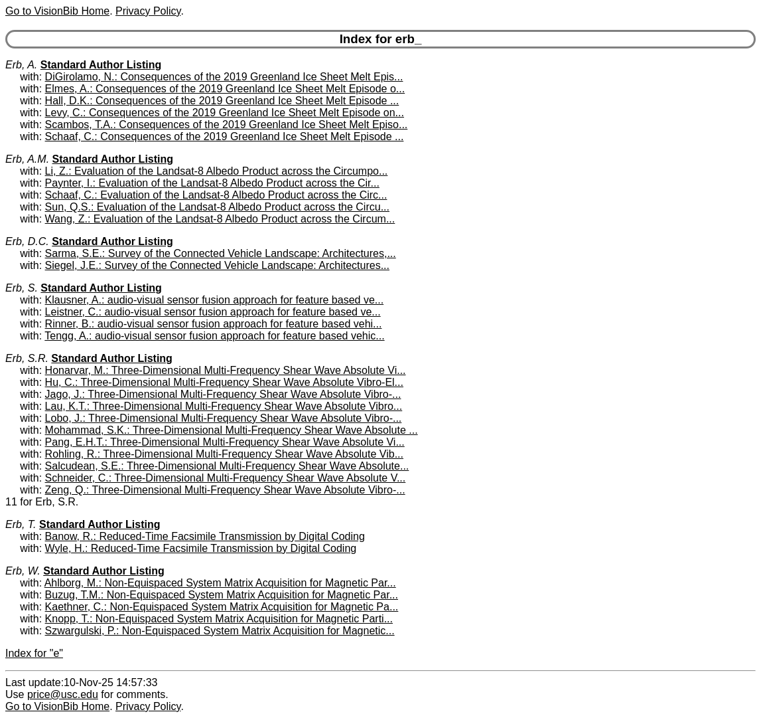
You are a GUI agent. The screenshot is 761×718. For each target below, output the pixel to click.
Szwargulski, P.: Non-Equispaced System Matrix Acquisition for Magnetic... (220, 630)
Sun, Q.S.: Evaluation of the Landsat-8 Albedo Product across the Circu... (217, 207)
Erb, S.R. (26, 358)
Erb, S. (21, 288)
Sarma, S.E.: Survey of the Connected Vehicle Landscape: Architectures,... (220, 253)
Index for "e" (34, 653)
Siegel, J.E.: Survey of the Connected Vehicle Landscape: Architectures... (217, 265)
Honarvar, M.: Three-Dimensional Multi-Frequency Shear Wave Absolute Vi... (225, 370)
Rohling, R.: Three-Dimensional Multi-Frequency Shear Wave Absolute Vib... (224, 454)
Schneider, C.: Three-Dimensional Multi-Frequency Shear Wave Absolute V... (225, 478)
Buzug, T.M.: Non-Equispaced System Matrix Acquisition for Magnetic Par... (221, 594)
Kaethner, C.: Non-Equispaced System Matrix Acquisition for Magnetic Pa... (222, 606)
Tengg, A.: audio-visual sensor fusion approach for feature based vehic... (214, 335)
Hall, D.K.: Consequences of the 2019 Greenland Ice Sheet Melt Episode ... (222, 100)
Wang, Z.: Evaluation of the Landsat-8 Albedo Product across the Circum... (220, 218)
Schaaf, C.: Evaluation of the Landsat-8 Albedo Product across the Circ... (216, 195)
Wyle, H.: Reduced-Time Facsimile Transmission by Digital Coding (201, 548)
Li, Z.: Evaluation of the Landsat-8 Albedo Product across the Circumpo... (216, 171)
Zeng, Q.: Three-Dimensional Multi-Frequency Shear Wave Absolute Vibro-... (225, 489)
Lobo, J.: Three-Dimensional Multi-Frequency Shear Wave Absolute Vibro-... (223, 418)
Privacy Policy (147, 11)
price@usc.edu (62, 694)
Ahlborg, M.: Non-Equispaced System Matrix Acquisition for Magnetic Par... (220, 582)
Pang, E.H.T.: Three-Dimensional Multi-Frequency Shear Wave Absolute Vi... (225, 442)
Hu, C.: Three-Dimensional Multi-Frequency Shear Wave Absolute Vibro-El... (224, 382)
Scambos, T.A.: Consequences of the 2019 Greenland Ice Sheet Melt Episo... (226, 124)
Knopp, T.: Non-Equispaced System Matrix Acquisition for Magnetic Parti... (219, 618)
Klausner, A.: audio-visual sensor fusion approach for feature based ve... (214, 300)
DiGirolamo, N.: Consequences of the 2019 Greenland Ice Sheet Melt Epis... (224, 76)
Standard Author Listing (101, 64)
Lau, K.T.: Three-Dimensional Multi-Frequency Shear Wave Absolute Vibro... (224, 406)
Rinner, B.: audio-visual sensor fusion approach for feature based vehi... (213, 323)
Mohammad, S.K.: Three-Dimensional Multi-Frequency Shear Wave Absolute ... (231, 430)
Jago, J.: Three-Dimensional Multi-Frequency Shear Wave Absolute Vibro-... (223, 394)
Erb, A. (21, 64)
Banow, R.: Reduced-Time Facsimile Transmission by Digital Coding (205, 536)
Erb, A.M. (27, 159)
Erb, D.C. (27, 241)
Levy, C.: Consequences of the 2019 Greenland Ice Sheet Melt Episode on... (224, 112)
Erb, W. (22, 571)
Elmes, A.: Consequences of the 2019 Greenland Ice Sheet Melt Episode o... (225, 88)
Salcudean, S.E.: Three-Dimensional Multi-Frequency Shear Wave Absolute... (227, 466)
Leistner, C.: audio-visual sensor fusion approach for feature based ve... (213, 311)
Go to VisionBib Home (57, 11)
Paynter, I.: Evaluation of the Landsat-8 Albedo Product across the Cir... (212, 183)
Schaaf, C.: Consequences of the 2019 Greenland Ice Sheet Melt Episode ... (224, 136)
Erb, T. (20, 524)
